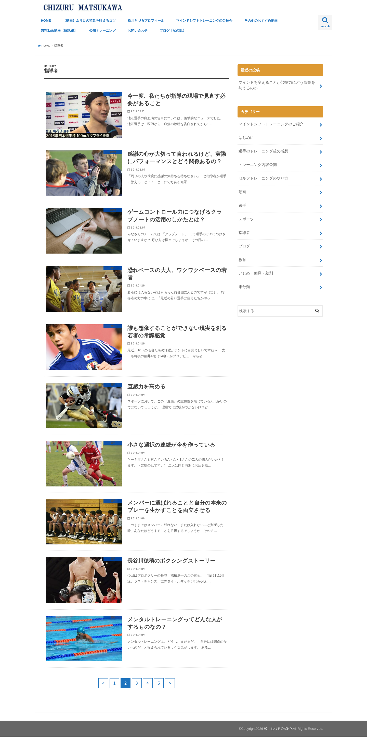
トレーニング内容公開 (258, 165)
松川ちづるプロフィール (146, 20)
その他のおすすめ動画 (261, 20)
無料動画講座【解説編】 (59, 30)
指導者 (244, 232)
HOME (46, 20)
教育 (242, 259)
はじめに (246, 138)
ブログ (244, 246)
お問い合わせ (138, 30)
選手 (242, 205)
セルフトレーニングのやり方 (263, 178)
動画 (242, 191)
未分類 (244, 286)
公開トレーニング (102, 30)
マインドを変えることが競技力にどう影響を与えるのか (277, 85)
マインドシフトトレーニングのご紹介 (204, 20)
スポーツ (246, 219)
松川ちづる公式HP (278, 731)
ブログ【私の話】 (173, 30)
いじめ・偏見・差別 (256, 273)
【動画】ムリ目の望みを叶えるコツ (89, 20)
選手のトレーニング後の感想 (263, 151)
